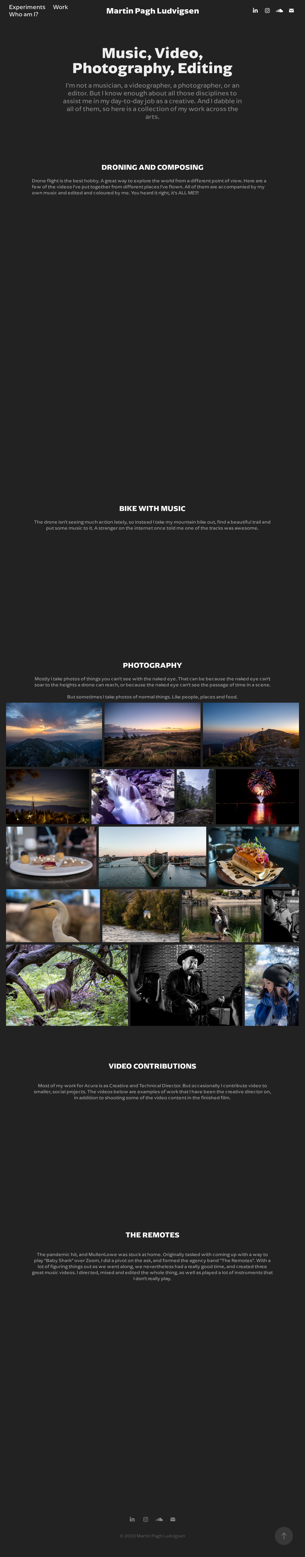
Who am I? (23, 14)
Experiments (27, 7)
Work (60, 7)
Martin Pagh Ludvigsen (152, 10)
